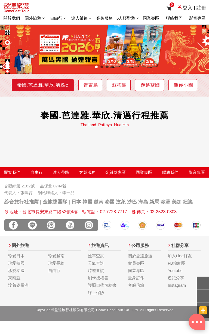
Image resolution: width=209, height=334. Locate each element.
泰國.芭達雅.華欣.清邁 (50, 85)
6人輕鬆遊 (127, 18)
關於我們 (12, 18)
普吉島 (106, 85)
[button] (8, 49)
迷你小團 (105, 99)
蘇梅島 (139, 85)
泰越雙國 (176, 85)
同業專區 (151, 18)
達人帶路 (81, 18)
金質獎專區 (115, 186)
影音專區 (197, 18)
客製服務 (104, 18)
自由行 (58, 18)
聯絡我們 (174, 18)
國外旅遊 (35, 18)
